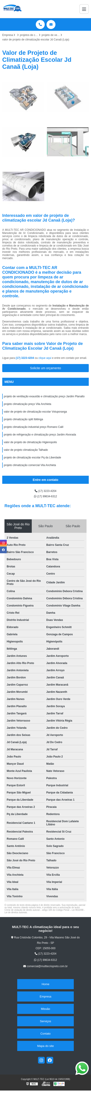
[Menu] (84, 9)
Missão (45, 1009)
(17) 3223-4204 (25, 358)
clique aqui (44, 358)
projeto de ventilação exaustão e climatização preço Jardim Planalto (44, 396)
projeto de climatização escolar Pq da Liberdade (32, 457)
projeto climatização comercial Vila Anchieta (30, 465)
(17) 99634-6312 (45, 496)
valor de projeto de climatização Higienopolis (30, 442)
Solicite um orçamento (45, 368)
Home (45, 984)
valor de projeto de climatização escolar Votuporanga (35, 411)
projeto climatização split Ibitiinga (23, 419)
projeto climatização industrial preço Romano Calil (33, 427)
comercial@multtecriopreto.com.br (45, 966)
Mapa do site (45, 1046)
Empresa (45, 996)
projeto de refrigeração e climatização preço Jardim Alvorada (40, 434)
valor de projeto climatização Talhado (26, 449)
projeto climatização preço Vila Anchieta (27, 404)
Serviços (45, 1021)
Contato (45, 1033)
